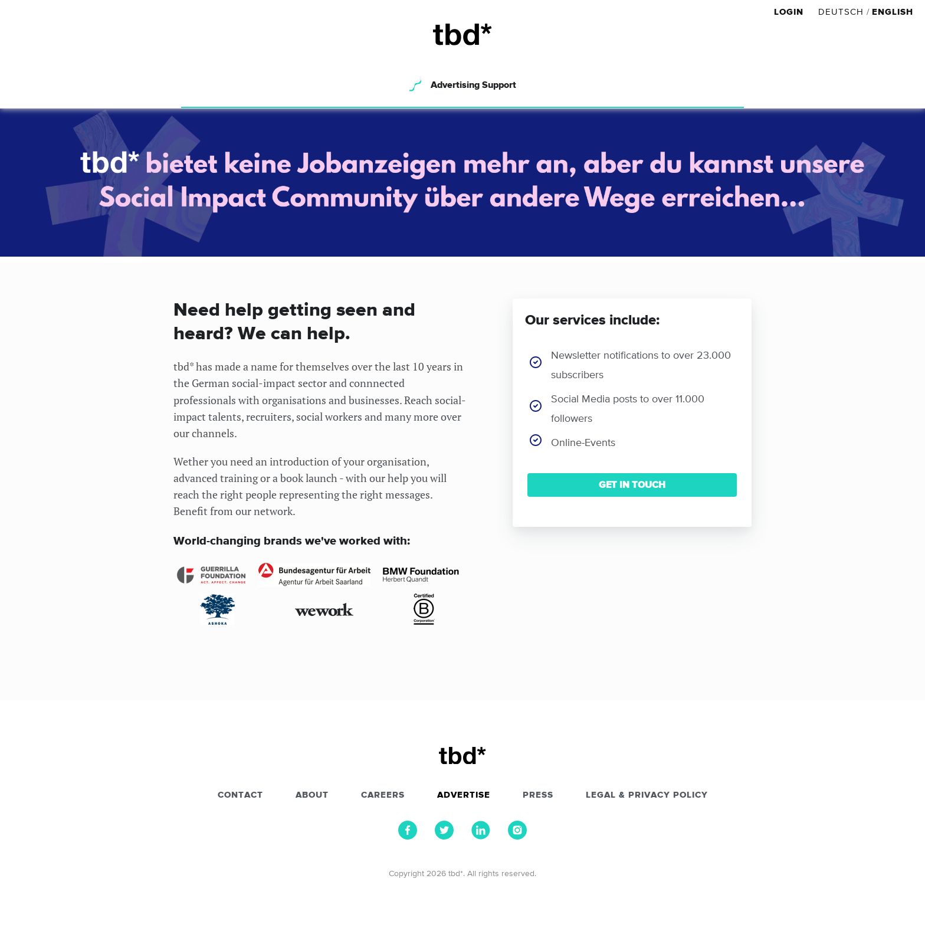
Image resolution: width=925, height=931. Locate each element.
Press (538, 795)
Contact (240, 795)
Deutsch (841, 12)
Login (790, 12)
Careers (383, 795)
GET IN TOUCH (632, 485)
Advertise (463, 795)
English (892, 12)
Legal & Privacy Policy (647, 795)
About (312, 795)
